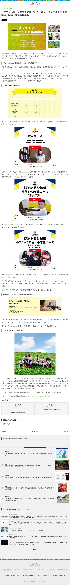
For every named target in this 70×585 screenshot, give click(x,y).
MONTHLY (57, 445)
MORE (35, 549)
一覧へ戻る (35, 431)
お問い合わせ (46, 575)
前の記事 (3, 431)
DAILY (12, 445)
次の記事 (66, 431)
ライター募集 (54, 575)
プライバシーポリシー (16, 575)
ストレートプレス (35, 554)
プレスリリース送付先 (28, 575)
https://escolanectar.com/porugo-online (38, 396)
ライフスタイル (5, 424)
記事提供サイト (37, 575)
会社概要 (7, 575)
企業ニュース (62, 575)
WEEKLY (35, 445)
